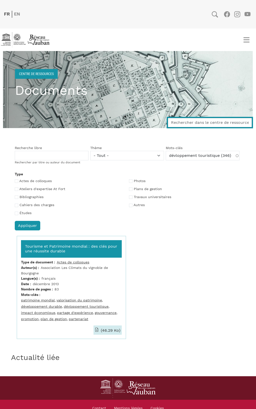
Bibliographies (32, 197)
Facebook (227, 14)
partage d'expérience (75, 313)
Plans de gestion (148, 189)
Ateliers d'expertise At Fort (42, 189)
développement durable (41, 306)
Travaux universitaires (152, 197)
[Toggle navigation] (246, 40)
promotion (30, 319)
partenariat (78, 319)
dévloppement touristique (86, 306)
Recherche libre (28, 148)
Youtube (247, 14)
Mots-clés (174, 148)
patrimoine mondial (38, 300)
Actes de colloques (35, 181)
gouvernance (105, 313)
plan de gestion (53, 319)
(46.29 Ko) (110, 330)
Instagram (237, 14)
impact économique (38, 313)
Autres (139, 205)
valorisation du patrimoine (79, 300)
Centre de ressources (36, 73)
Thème (96, 148)
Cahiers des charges (37, 205)
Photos (140, 181)
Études (26, 213)
